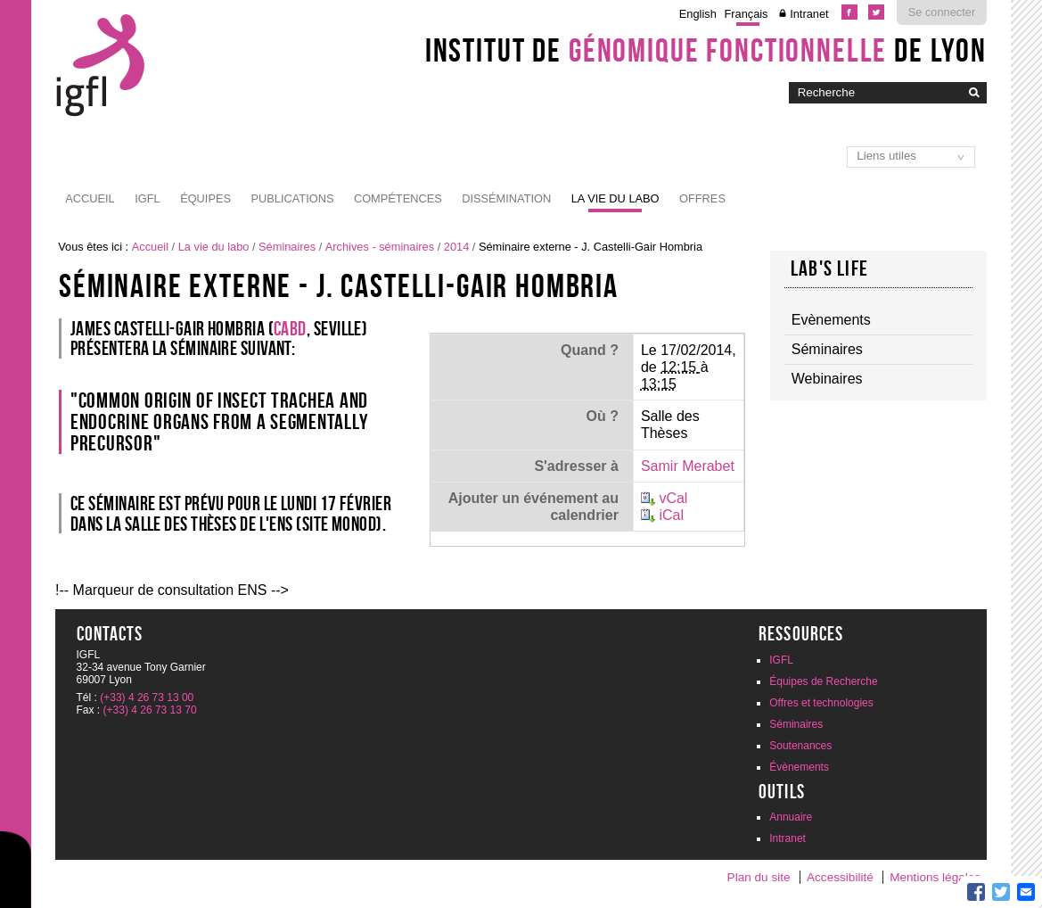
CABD (290, 328)
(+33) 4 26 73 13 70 (150, 710)
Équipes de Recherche (823, 681)
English (698, 14)
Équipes (205, 198)
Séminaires (287, 246)
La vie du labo (615, 198)
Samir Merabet (687, 466)
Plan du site (759, 877)
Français (745, 14)
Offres (702, 198)
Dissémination (506, 198)
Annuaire (790, 817)
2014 (456, 246)
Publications (292, 198)
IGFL (147, 198)
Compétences (398, 198)
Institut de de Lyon (706, 50)
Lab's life (829, 268)
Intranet (809, 14)
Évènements (799, 767)
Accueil (89, 198)
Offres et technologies (821, 703)
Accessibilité (840, 877)
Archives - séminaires (379, 246)
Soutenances (800, 745)
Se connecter (941, 12)
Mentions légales (935, 877)
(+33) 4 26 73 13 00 (146, 697)
